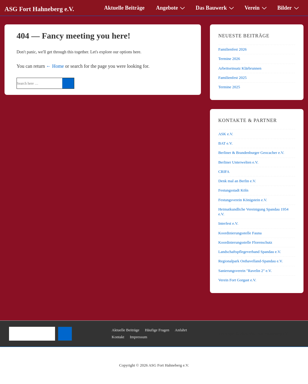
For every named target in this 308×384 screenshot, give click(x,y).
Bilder (288, 7)
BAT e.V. (225, 143)
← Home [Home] (55, 66)
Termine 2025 (229, 87)
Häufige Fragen (157, 330)
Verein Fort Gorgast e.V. (237, 280)
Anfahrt (181, 330)
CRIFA (223, 171)
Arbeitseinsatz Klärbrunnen (239, 68)
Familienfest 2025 (232, 77)
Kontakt (118, 337)
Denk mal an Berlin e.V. (237, 181)
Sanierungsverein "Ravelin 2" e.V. (245, 270)
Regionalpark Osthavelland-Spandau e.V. (250, 261)
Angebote (171, 7)
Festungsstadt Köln (233, 190)
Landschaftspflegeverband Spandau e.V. (249, 251)
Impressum (138, 337)
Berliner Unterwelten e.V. (238, 162)
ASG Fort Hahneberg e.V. (39, 9)
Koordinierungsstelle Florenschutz (245, 242)
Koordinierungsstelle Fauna (240, 233)
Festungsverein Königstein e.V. (242, 200)
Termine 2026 (229, 58)
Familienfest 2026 (232, 49)
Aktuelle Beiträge (124, 8)
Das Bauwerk (216, 7)
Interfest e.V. (228, 223)
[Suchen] (65, 334)
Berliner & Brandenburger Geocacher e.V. (251, 152)
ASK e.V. (225, 134)
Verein (256, 7)
